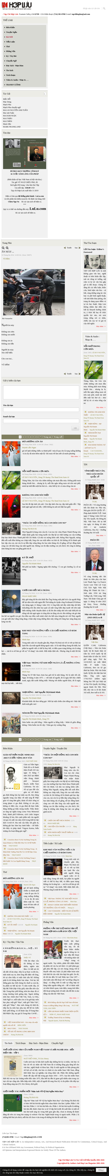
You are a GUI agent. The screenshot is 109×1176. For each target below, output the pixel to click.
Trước (69, 248)
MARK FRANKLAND (11, 127)
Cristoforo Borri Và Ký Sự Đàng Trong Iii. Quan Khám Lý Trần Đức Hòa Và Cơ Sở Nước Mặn (20, 843)
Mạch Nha (7, 105)
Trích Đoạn (21, 1043)
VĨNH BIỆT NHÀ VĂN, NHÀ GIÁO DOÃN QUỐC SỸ (95, 474)
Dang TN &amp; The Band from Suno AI (53, 477)
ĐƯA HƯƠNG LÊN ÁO (32, 441)
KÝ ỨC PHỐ (27, 557)
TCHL (94, 502)
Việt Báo (94, 642)
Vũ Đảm (6, 259)
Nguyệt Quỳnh (53, 1020)
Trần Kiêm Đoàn (72, 938)
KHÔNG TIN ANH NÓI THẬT (35, 495)
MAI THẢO (7, 118)
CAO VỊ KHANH (96, 451)
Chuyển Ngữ (57, 1043)
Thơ (5, 872)
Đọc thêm (74, 456)
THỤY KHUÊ (13, 846)
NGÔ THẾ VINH (31, 761)
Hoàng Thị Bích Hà (29, 529)
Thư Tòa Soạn (90, 243)
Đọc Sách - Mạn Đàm (38, 1043)
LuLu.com (40, 196)
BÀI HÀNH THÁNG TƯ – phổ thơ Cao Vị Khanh (95, 448)
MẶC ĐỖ (6, 99)
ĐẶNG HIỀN (22, 1025)
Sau (76, 248)
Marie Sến (7, 124)
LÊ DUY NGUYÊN (29, 477)
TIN (85, 464)
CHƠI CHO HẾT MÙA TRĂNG (36, 590)
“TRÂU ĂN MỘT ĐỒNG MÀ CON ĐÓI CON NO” (44, 523)
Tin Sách (8, 1043)
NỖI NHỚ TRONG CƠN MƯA (35, 471)
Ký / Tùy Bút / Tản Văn (13, 942)
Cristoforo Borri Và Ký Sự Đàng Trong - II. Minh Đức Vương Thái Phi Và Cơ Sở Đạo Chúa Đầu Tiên (20, 852)
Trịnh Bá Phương (64, 1020)
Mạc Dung (7, 102)
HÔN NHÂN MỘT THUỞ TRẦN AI (60, 832)
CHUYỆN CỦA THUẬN (56, 826)
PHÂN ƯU (94, 540)
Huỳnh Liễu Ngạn (29, 447)
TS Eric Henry (43, 1059)
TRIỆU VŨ (27, 957)
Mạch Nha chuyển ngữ (12, 107)
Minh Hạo (26, 639)
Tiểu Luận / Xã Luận (52, 843)
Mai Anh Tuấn (8, 113)
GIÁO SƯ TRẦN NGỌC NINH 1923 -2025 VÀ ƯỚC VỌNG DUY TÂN (18, 756)
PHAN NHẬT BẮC (29, 596)
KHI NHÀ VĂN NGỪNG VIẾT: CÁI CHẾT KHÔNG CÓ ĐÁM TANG (59, 851)
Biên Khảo (8, 748)
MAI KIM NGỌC (9, 116)
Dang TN (45, 719)
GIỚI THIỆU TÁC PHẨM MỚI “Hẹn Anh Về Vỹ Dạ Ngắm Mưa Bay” (33, 1091)
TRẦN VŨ (52, 1014)
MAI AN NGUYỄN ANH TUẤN (15, 110)
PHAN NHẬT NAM (63, 1014)
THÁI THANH (23, 1028)
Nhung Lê (71, 908)
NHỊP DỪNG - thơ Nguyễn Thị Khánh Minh (41, 692)
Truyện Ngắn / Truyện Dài (55, 748)
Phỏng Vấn (48, 922)
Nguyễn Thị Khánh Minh (31, 564)
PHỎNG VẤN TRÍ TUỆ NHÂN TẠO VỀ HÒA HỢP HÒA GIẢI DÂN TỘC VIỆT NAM (60, 931)
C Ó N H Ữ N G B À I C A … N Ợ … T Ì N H (20, 949)
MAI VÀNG (12, 1028)
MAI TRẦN (7, 121)
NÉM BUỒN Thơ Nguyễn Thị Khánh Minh (40, 713)
